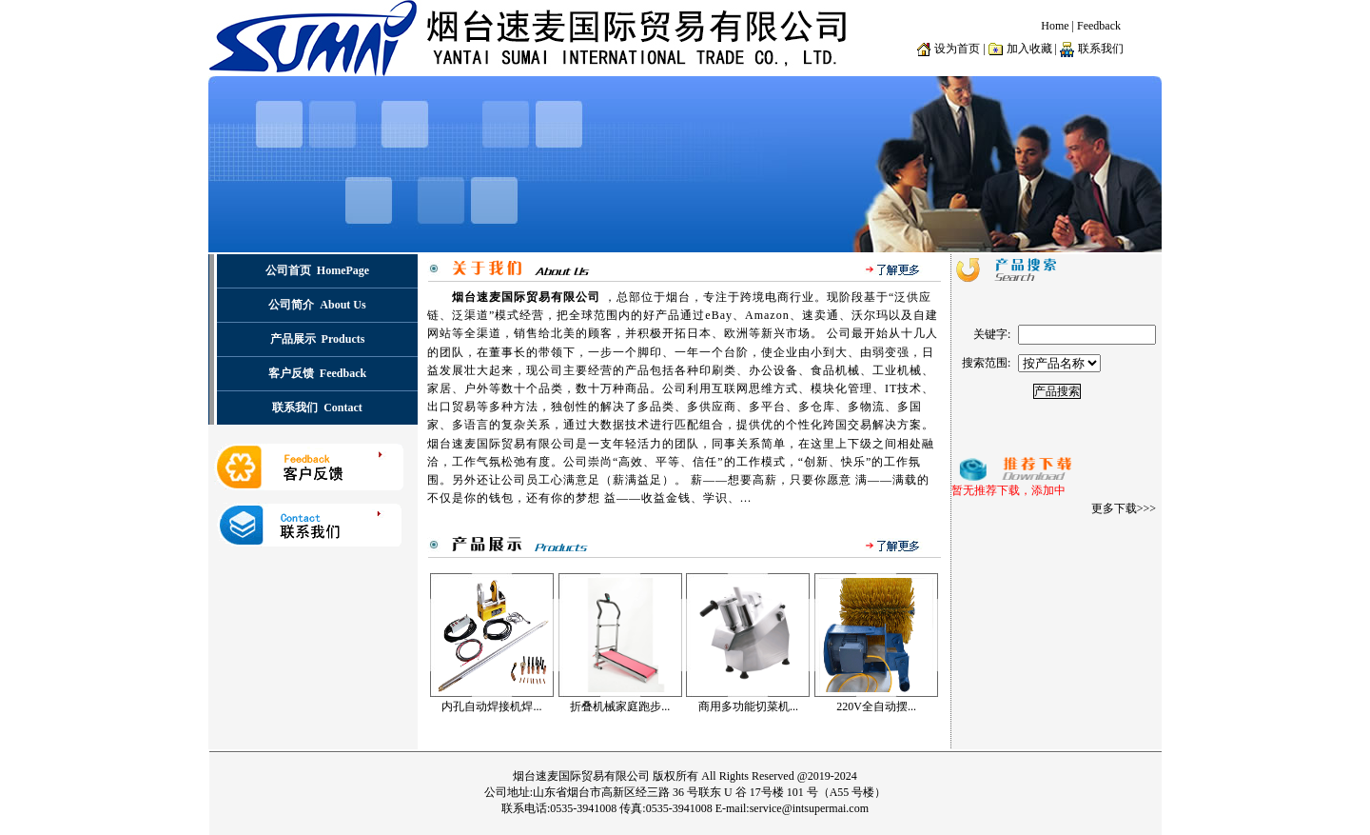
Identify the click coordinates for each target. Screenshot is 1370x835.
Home (1054, 25)
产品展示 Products (317, 339)
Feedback (1099, 25)
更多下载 (1114, 508)
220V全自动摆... (876, 706)
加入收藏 (1029, 48)
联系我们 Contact (317, 407)
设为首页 (957, 48)
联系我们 (1101, 48)
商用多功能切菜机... (748, 706)
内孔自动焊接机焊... (491, 706)
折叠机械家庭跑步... (620, 706)
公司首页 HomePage (317, 270)
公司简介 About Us (316, 304)
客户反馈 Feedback (317, 373)
